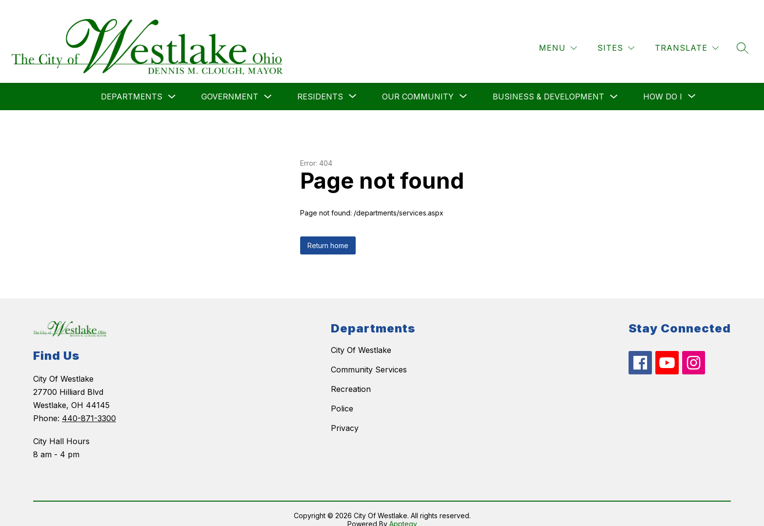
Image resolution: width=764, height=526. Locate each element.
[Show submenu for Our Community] (418, 85)
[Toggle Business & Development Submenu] (614, 85)
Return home (327, 234)
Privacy (345, 417)
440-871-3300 (89, 407)
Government (229, 85)
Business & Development (548, 85)
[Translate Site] (686, 37)
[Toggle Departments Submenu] (172, 85)
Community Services (369, 358)
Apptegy (403, 512)
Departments (131, 85)
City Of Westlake (361, 339)
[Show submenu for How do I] (662, 85)
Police (342, 397)
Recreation (351, 378)
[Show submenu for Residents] (320, 85)
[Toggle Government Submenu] (268, 85)
